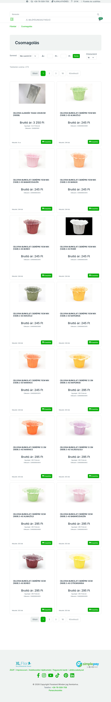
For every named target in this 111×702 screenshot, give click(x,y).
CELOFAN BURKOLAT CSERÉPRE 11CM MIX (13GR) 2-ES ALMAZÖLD (78, 114)
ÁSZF (12, 670)
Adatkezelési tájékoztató (40, 670)
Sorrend (13, 55)
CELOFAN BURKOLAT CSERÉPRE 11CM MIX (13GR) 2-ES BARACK (78, 181)
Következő (73, 73)
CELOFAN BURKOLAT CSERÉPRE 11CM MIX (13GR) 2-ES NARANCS (31, 381)
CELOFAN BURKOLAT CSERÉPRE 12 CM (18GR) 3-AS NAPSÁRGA (76, 381)
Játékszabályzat (76, 670)
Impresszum (21, 670)
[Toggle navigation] (12, 19)
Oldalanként (91, 54)
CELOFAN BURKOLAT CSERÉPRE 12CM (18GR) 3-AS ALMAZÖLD (29, 515)
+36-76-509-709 (40, 1)
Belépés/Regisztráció (38, 20)
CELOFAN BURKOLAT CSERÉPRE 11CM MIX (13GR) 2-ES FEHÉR (78, 248)
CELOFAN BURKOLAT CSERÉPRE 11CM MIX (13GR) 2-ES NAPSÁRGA (78, 315)
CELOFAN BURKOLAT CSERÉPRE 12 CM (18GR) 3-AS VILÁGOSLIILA (76, 448)
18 (63, 73)
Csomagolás (26, 26)
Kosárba (46, 142)
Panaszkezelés (55, 690)
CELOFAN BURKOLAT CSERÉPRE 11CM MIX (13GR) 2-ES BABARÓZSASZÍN (31, 181)
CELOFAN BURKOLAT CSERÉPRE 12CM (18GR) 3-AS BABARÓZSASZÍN (76, 515)
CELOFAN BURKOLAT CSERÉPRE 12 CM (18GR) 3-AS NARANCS (29, 448)
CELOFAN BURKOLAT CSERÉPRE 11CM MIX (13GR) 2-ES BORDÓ (31, 248)
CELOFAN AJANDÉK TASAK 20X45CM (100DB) (29, 114)
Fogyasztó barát (60, 670)
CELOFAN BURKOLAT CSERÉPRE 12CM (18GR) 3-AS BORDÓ (29, 582)
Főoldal (13, 26)
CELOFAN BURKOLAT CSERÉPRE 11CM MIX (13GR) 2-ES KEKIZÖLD (31, 315)
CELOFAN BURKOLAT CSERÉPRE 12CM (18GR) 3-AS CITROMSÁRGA (76, 582)
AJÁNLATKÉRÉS (60, 1)
